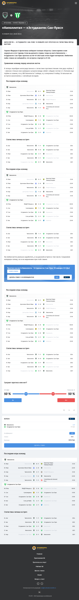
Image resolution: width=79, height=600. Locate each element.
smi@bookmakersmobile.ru (48, 588)
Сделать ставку (39, 445)
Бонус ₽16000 (13, 271)
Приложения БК (39, 558)
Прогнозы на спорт (39, 562)
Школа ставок (39, 571)
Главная (39, 554)
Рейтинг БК (39, 566)
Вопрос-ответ (39, 579)
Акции (39, 575)
